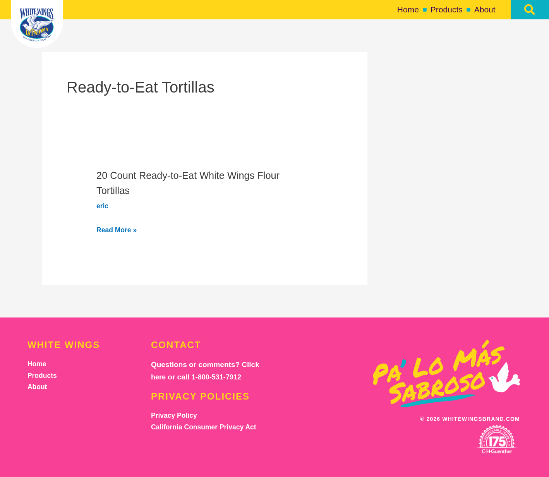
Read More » (120, 229)
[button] (529, 9)
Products (447, 9)
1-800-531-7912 (218, 377)
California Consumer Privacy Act (208, 429)
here (158, 377)
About (485, 9)
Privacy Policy (176, 416)
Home (408, 9)
